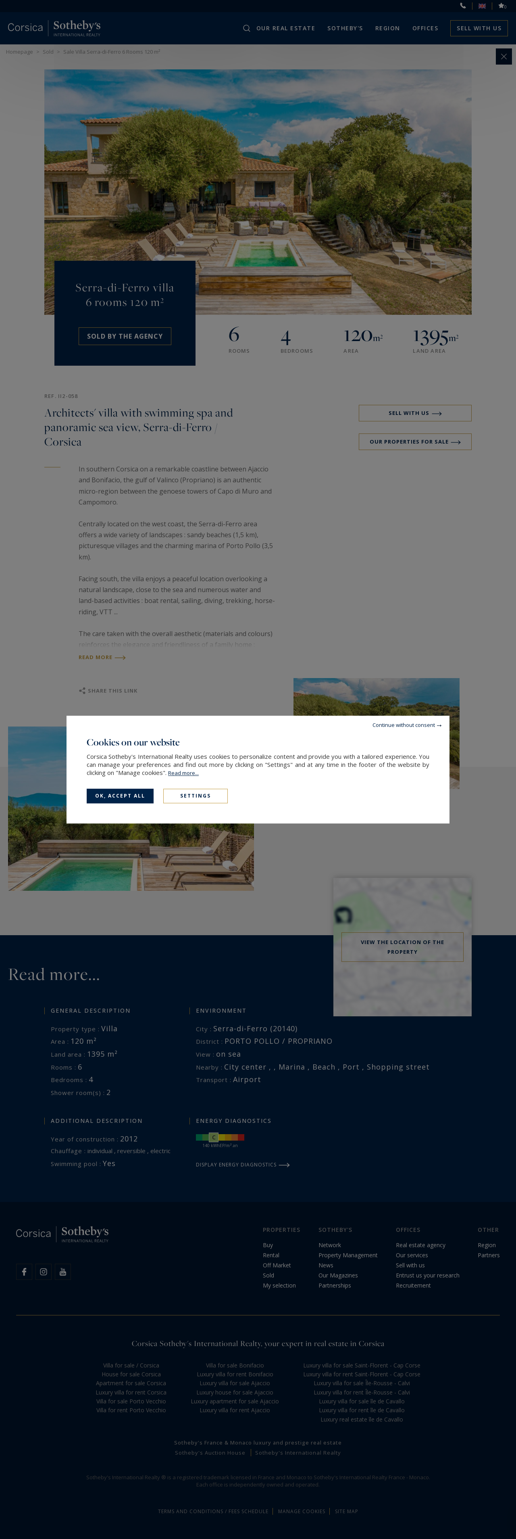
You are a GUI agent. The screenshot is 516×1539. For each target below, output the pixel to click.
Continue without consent (403, 725)
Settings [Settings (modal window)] (195, 795)
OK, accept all (120, 795)
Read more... (183, 773)
